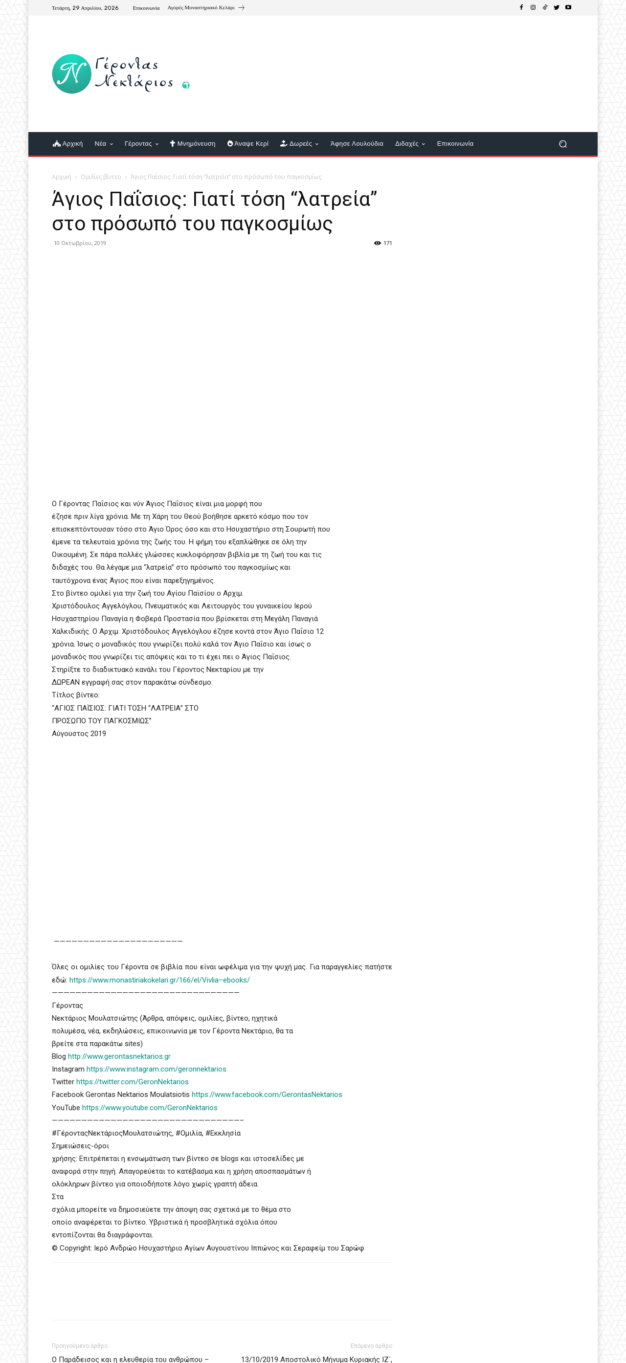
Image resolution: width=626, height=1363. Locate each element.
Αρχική (61, 177)
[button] (562, 144)
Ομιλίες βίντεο (101, 177)
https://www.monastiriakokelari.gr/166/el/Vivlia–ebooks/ (159, 980)
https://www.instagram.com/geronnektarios (156, 1069)
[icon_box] (207, 8)
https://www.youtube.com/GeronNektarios (150, 1107)
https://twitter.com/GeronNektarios (132, 1081)
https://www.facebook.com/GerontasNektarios (267, 1094)
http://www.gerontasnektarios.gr (119, 1056)
